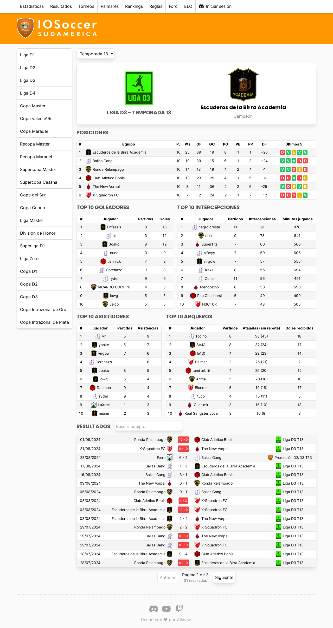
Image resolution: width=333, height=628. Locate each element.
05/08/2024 (90, 492)
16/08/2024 (90, 474)
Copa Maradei (34, 131)
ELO (188, 6)
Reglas (155, 6)
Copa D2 (29, 284)
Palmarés (110, 6)
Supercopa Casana (38, 182)
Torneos (86, 6)
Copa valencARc (36, 118)
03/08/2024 (90, 500)
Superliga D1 (32, 245)
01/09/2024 (90, 439)
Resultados (61, 6)
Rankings (134, 6)
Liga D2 (27, 67)
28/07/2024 (90, 554)
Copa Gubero (33, 207)
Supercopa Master (38, 169)
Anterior (168, 577)
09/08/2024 (90, 483)
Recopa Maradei (36, 156)
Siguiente (224, 577)
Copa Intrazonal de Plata (44, 322)
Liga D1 (27, 54)
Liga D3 (27, 80)
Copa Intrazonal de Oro (43, 309)
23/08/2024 (90, 457)
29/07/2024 (90, 527)
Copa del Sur (33, 194)
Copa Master (33, 105)
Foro (173, 6)
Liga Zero (29, 258)
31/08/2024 (90, 448)
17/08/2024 (90, 466)
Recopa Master (35, 144)
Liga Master (31, 220)
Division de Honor (37, 233)
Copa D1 (28, 271)
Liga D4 (27, 93)
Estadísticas (32, 6)
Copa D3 (29, 296)
